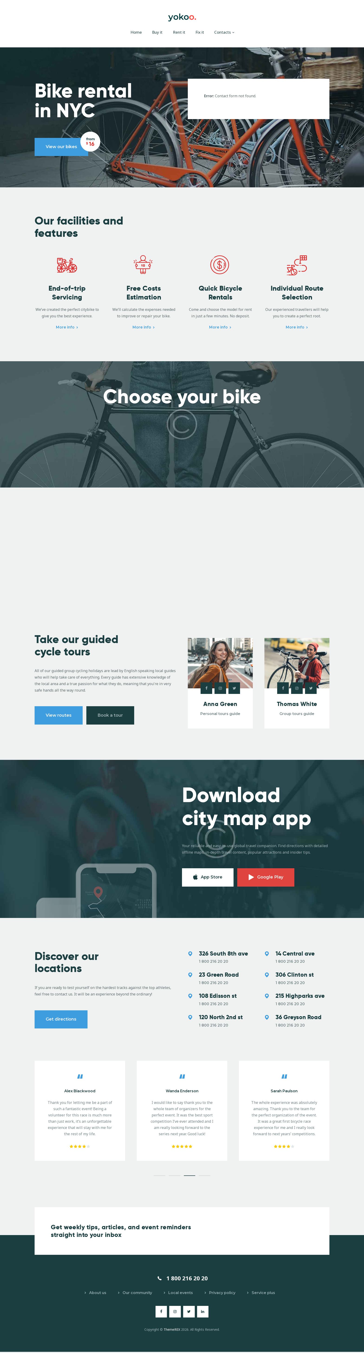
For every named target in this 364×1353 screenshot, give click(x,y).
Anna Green (220, 704)
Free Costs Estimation (144, 293)
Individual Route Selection (297, 293)
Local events (180, 1294)
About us (97, 1294)
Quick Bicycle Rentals (220, 293)
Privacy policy (222, 1294)
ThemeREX (172, 1330)
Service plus (263, 1294)
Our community (137, 1294)
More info (65, 328)
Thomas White (297, 704)
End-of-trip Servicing (67, 293)
